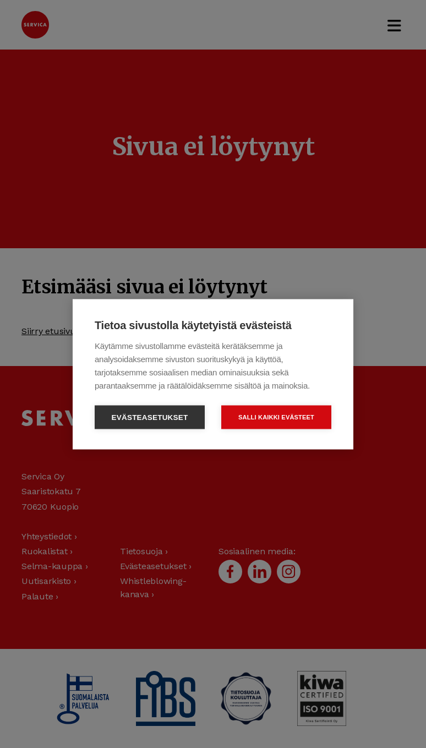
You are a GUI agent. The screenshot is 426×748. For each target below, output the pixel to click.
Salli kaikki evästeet (276, 416)
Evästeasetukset (150, 417)
